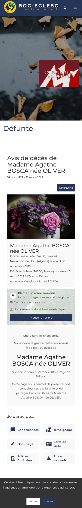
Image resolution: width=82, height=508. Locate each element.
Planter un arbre (41, 317)
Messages (66, 188)
